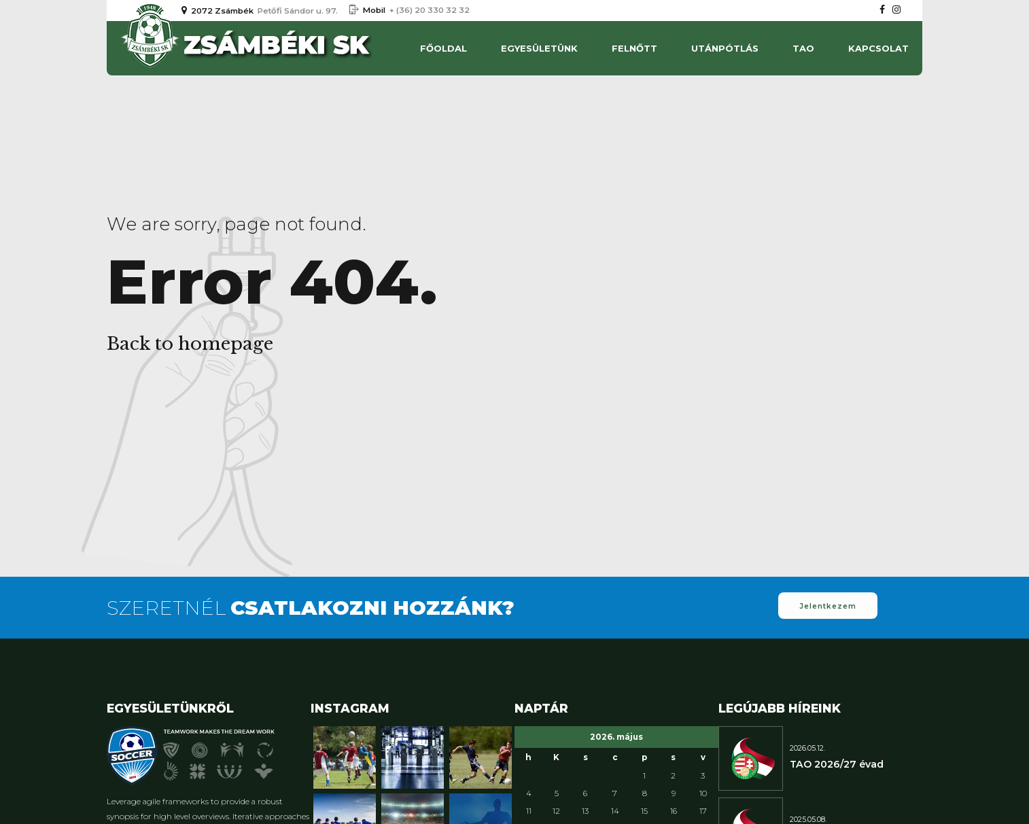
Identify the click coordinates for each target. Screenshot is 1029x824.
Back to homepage (190, 344)
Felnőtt (634, 48)
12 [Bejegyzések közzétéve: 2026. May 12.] (556, 811)
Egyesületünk (539, 48)
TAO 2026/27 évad (837, 764)
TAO (803, 48)
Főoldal (443, 48)
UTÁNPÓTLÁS (724, 48)
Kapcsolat (878, 48)
